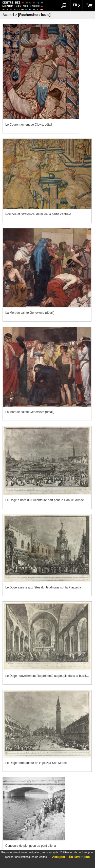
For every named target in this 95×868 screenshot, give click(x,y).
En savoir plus (79, 857)
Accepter (58, 857)
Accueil (8, 15)
